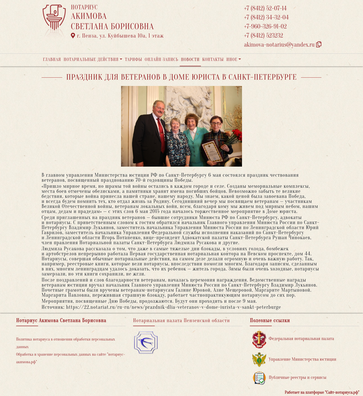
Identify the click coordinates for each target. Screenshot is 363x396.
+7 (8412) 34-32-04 (266, 17)
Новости (190, 59)
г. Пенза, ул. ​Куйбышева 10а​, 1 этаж (117, 36)
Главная (52, 59)
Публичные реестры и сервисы (289, 378)
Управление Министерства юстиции (294, 359)
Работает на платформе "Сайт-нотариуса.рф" (322, 392)
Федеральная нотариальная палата (293, 339)
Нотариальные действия (91, 59)
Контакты (213, 59)
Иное (231, 59)
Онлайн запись (161, 59)
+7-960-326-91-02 (265, 26)
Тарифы (133, 59)
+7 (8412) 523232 (263, 35)
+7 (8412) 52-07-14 (265, 8)
